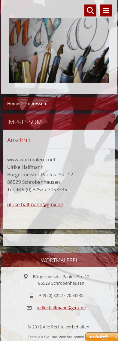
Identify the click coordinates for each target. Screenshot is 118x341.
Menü (106, 10)
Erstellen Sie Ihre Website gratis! (56, 337)
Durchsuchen (90, 10)
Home (13, 103)
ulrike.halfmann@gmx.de (35, 204)
